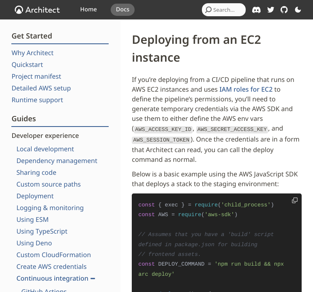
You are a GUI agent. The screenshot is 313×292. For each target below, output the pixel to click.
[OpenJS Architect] (37, 9)
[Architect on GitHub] (284, 9)
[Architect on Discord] (256, 10)
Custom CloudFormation (53, 254)
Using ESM (32, 219)
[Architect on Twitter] (270, 9)
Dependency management (56, 160)
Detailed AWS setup (41, 88)
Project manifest (36, 76)
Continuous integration (55, 278)
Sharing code (36, 172)
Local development (45, 148)
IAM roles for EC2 (245, 89)
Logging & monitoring (50, 207)
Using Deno (34, 242)
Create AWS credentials (51, 266)
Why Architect (32, 52)
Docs (122, 9)
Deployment (35, 195)
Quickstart (27, 64)
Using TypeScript (41, 231)
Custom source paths (48, 184)
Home (88, 9)
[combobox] (224, 9)
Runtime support (37, 99)
